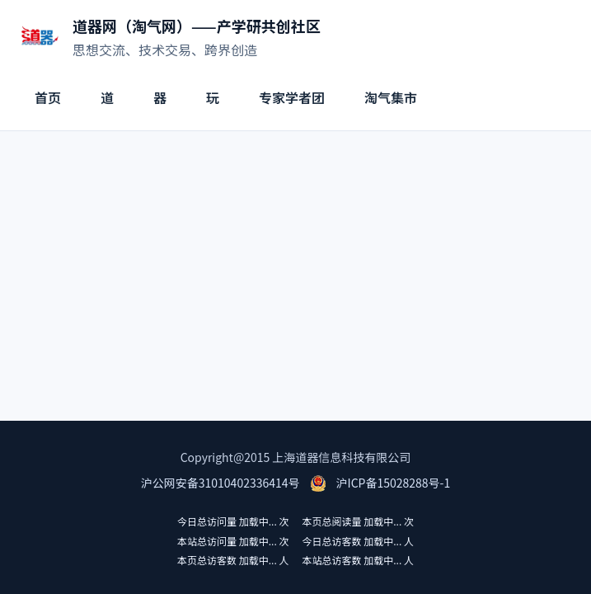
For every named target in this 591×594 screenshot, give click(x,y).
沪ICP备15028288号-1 (393, 482)
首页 (48, 97)
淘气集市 (390, 97)
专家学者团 (292, 97)
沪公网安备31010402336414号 (220, 482)
